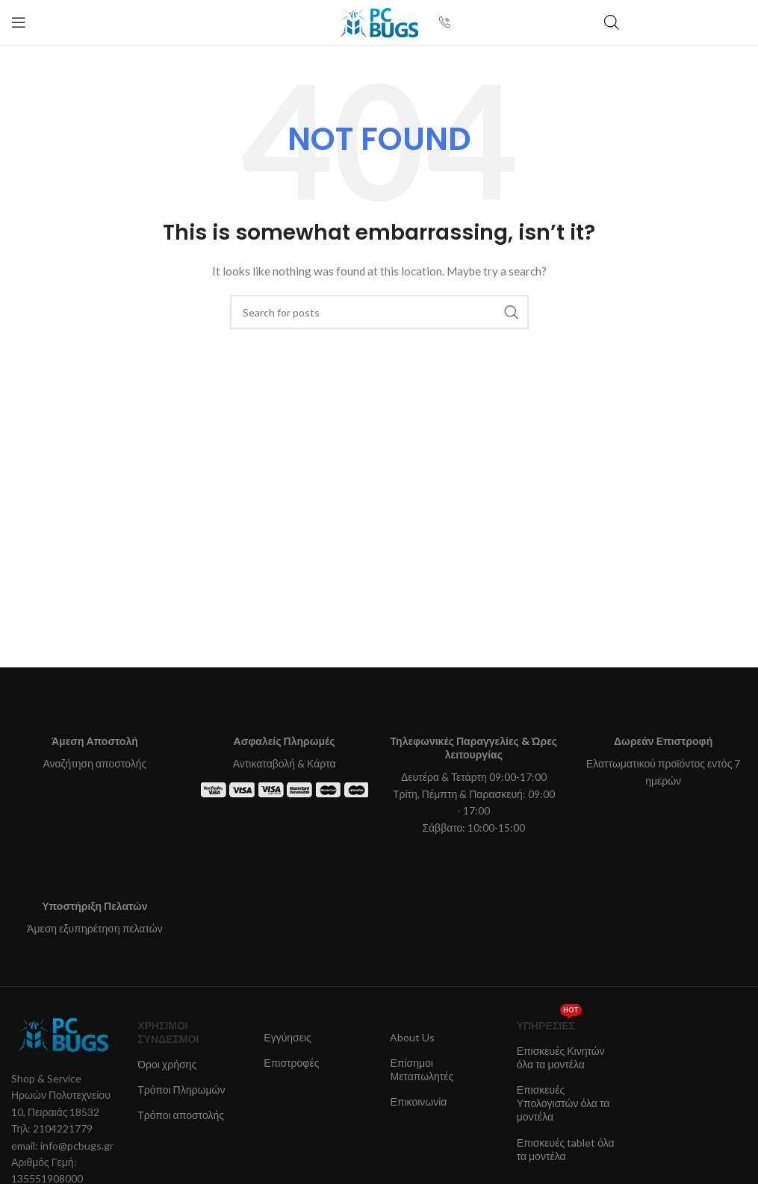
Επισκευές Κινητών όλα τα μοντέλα (561, 1057)
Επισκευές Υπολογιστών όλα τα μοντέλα (563, 1103)
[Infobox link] (450, 22)
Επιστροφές (291, 1062)
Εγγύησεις (287, 1037)
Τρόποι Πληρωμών (181, 1089)
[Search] (379, 312)
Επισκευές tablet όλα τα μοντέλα (566, 1149)
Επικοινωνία (418, 1101)
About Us (412, 1037)
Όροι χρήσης (166, 1064)
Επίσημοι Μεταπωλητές (421, 1069)
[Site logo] (379, 21)
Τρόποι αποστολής (180, 1115)
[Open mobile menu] (19, 22)
